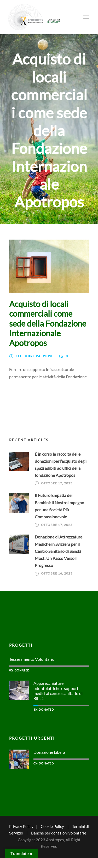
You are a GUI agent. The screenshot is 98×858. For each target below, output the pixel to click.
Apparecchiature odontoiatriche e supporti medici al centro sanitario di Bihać (58, 691)
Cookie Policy (52, 826)
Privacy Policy (21, 826)
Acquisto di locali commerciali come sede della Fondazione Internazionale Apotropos (47, 323)
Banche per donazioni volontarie (58, 833)
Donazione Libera (49, 752)
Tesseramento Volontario (31, 659)
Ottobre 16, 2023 (56, 573)
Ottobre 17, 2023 (56, 483)
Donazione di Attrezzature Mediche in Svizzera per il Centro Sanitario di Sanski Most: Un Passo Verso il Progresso (58, 551)
